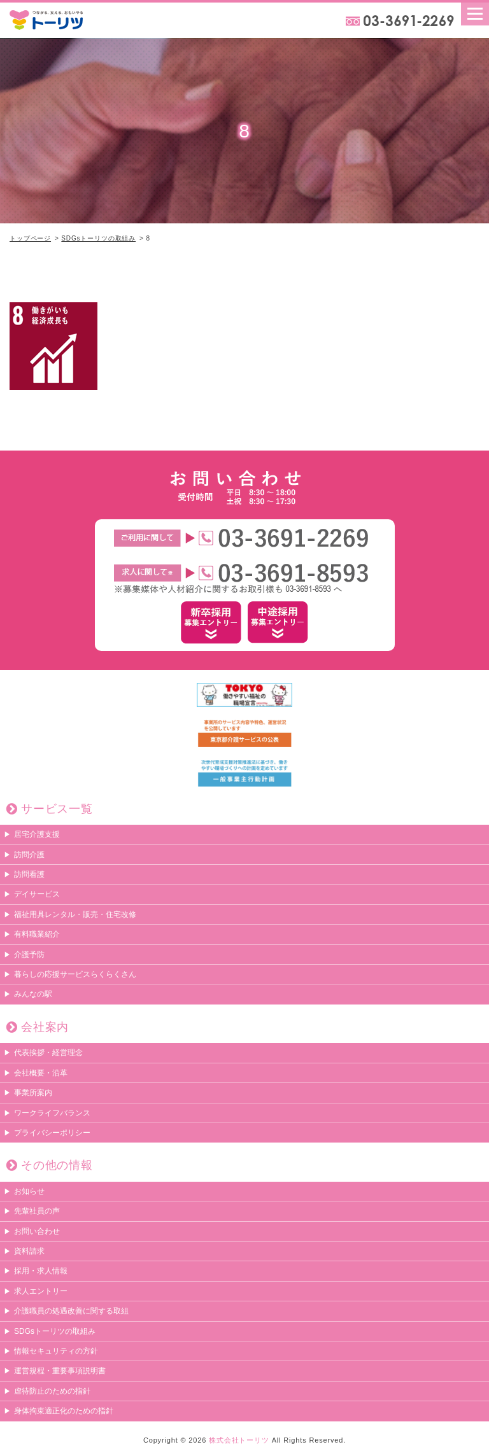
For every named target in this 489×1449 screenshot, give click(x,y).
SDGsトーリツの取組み (98, 238)
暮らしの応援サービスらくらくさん (75, 974)
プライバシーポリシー (52, 1132)
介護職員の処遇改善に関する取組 (71, 1310)
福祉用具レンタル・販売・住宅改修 (75, 914)
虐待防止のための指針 (52, 1391)
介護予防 (29, 954)
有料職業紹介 (37, 934)
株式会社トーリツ (239, 1440)
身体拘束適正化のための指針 (63, 1410)
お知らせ (29, 1191)
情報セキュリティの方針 (56, 1351)
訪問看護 (29, 874)
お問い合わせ (37, 1231)
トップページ (30, 238)
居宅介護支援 (37, 834)
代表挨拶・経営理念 (48, 1052)
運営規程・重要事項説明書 (60, 1370)
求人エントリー (40, 1291)
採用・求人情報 (40, 1270)
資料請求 (29, 1251)
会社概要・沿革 (40, 1072)
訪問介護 (29, 854)
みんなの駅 (33, 994)
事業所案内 (33, 1092)
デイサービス (37, 894)
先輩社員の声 (37, 1211)
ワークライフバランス (52, 1113)
